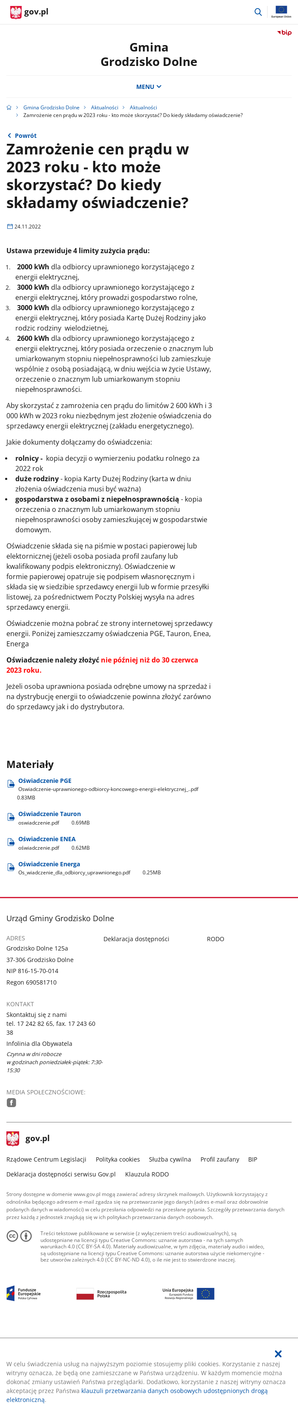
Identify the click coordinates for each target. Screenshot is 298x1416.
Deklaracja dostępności (136, 1026)
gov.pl (28, 1225)
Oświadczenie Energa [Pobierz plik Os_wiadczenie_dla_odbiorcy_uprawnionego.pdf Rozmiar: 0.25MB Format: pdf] (89, 955)
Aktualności (104, 107)
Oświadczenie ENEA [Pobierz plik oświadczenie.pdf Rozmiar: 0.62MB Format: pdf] (54, 930)
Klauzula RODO (147, 1261)
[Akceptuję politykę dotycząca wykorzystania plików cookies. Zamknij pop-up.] (278, 1353)
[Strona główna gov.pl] (29, 13)
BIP (252, 1246)
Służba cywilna (170, 1246)
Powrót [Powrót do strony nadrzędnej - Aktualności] (26, 135)
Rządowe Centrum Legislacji (46, 1246)
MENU (149, 87)
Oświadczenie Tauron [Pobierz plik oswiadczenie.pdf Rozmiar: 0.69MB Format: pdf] (54, 904)
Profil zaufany (220, 1246)
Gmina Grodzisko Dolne (149, 54)
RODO (215, 1026)
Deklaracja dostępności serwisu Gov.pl (61, 1261)
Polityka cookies (118, 1246)
